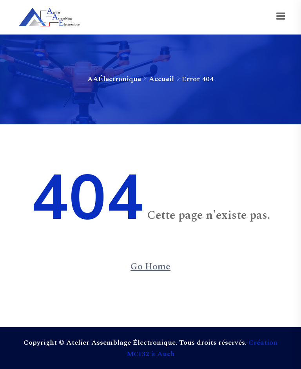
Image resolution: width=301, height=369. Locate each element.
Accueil (161, 79)
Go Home (150, 267)
